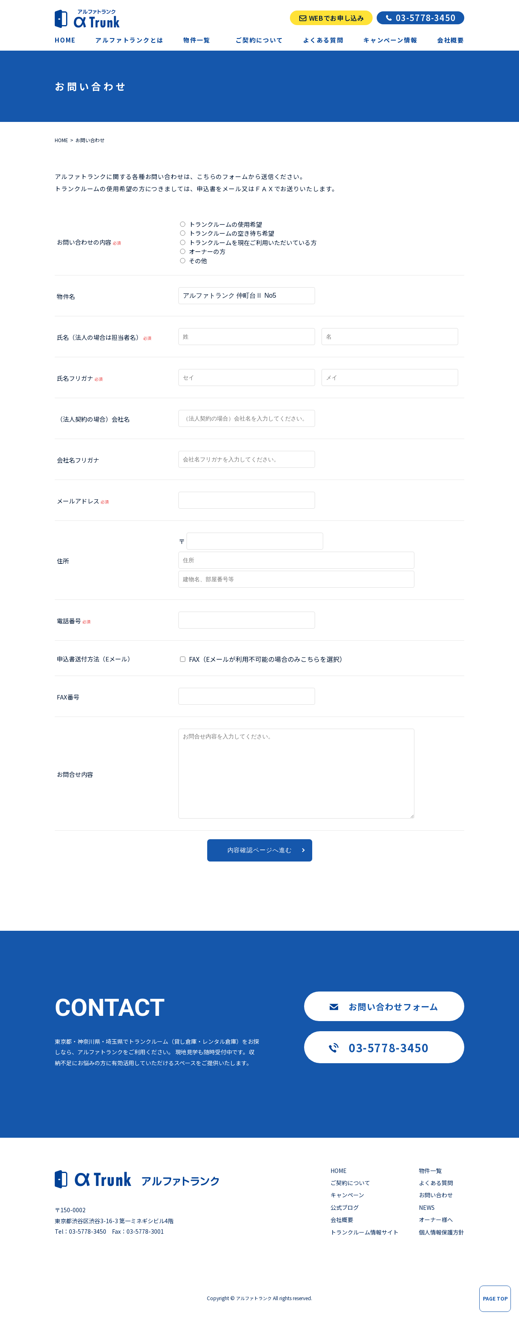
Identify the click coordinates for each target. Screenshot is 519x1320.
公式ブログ (344, 1207)
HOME (65, 40)
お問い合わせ (436, 1195)
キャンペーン (347, 1195)
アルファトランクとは (129, 40)
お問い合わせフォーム (394, 1006)
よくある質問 (323, 40)
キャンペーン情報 (390, 40)
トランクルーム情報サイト (364, 1232)
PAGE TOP (495, 1298)
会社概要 (450, 40)
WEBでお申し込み (336, 18)
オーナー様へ (436, 1220)
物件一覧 (430, 1170)
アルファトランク (254, 1298)
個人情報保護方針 (441, 1232)
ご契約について (259, 40)
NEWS (427, 1207)
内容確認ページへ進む (259, 850)
